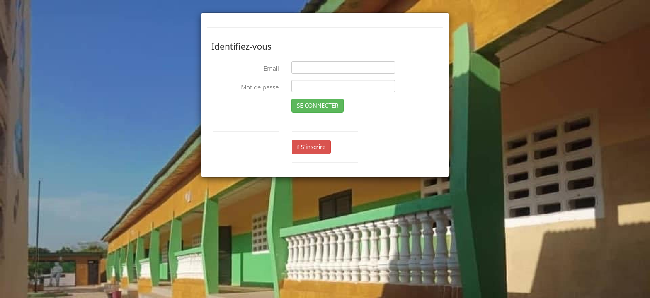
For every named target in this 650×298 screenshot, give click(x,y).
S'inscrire (311, 147)
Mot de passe (260, 87)
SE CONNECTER (318, 105)
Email (271, 68)
